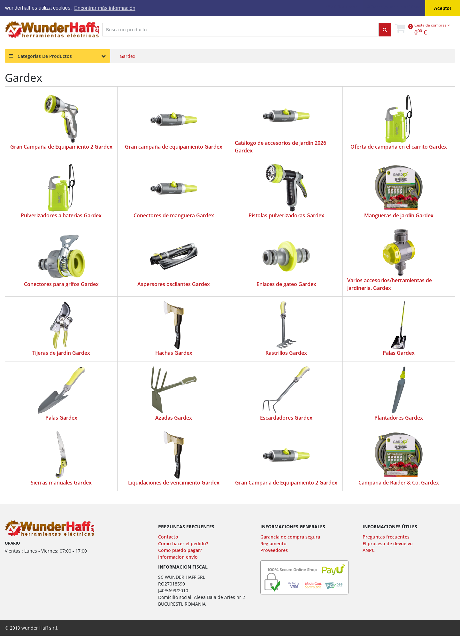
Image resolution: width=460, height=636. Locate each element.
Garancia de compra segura (290, 537)
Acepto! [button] (442, 8)
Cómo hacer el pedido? (183, 543)
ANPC (369, 550)
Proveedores (274, 550)
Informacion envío (178, 557)
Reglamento (273, 543)
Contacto (168, 537)
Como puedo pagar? (180, 550)
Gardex (127, 56)
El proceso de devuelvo (388, 543)
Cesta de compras (432, 25)
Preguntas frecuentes (386, 537)
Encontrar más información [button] (104, 8)
